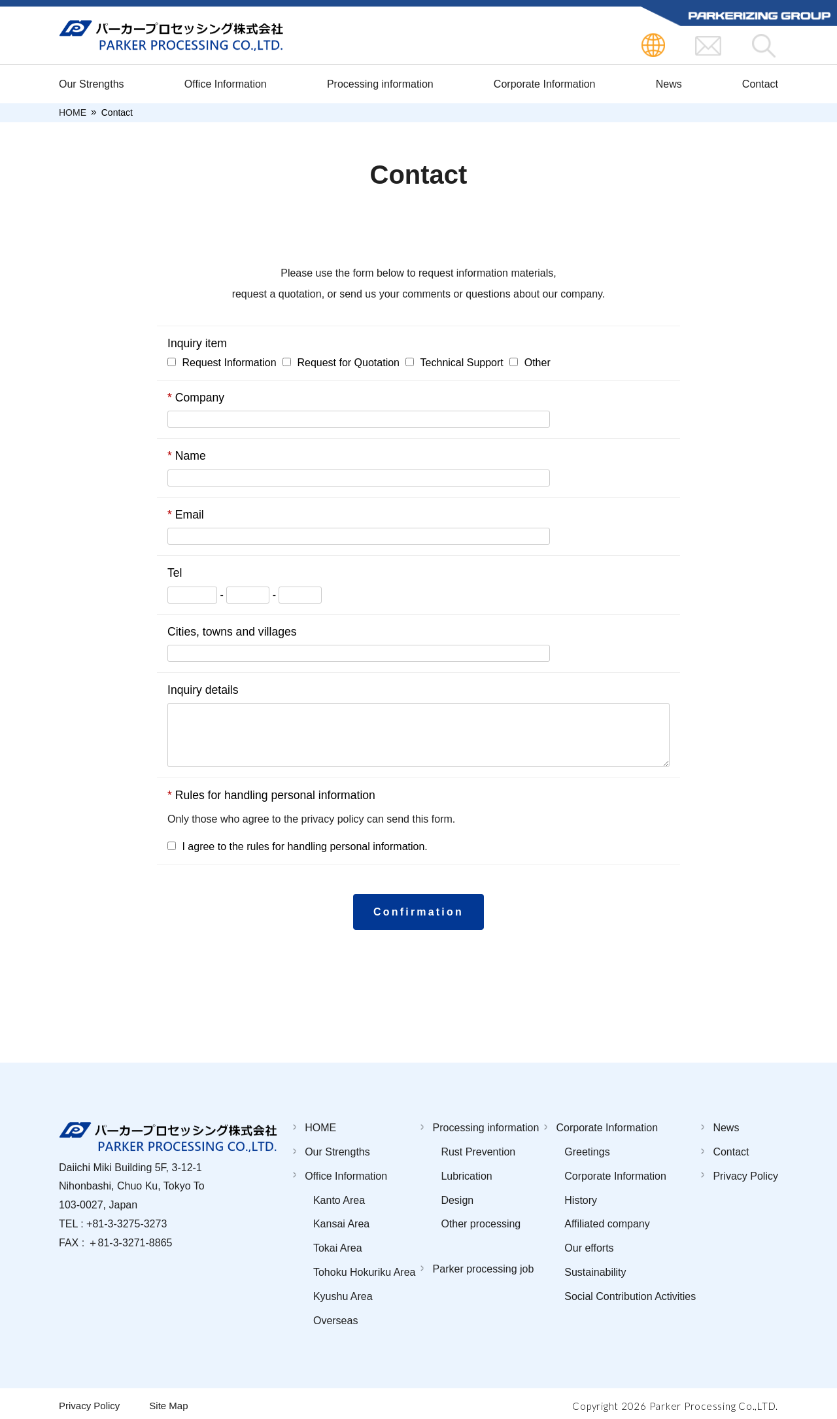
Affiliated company (606, 1219)
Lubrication (466, 1170)
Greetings (586, 1146)
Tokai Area (337, 1243)
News (669, 84)
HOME (72, 113)
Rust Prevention (478, 1146)
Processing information (380, 84)
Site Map (168, 1401)
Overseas (335, 1315)
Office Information (225, 84)
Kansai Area (341, 1219)
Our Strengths (91, 84)
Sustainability (595, 1267)
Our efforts (588, 1243)
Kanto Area (339, 1195)
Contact (760, 84)
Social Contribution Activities (630, 1291)
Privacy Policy (745, 1170)
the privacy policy (324, 819)
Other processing (481, 1219)
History (580, 1195)
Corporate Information (545, 84)
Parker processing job (483, 1264)
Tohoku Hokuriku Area (364, 1267)
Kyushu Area (343, 1291)
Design (457, 1195)
